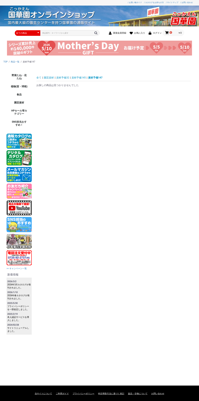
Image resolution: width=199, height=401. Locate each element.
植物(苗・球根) (19, 86)
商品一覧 (15, 61)
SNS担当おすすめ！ (19, 123)
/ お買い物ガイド (135, 2)
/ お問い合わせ (186, 2)
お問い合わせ (157, 393)
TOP (5, 61)
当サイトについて (43, 393)
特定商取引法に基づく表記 (111, 393)
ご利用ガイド (62, 393)
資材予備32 (62, 77)
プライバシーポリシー (83, 393)
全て (38, 77)
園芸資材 (19, 102)
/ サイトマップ (172, 2)
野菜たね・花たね (19, 77)
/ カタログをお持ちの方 (154, 2)
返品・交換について (138, 393)
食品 (19, 94)
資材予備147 (95, 77)
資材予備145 (79, 77)
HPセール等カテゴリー (19, 112)
